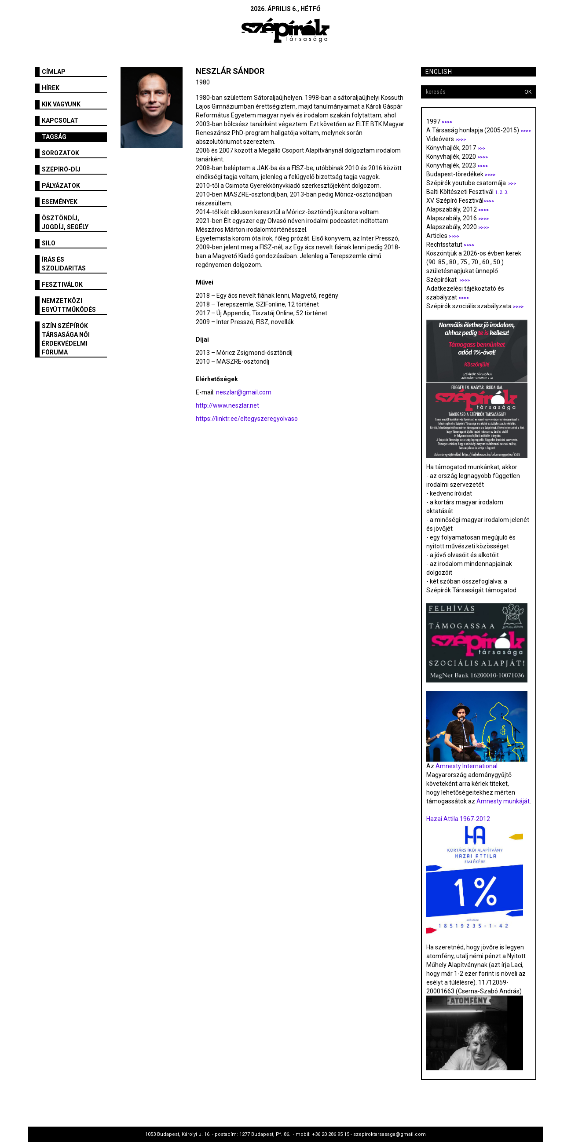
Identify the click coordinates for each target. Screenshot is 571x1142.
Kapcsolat (60, 120)
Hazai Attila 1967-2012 (458, 818)
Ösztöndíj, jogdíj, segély (65, 222)
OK (527, 92)
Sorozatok (60, 153)
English (438, 71)
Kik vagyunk (61, 104)
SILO (48, 243)
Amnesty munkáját (502, 801)
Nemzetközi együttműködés (69, 305)
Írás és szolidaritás (64, 264)
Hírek (50, 87)
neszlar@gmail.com (243, 392)
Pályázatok (61, 185)
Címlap (54, 71)
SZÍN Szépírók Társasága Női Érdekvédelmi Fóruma (66, 339)
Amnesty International (467, 766)
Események (59, 201)
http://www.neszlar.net (227, 405)
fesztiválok (62, 284)
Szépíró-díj (61, 169)
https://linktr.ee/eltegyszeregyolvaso (247, 418)
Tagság (54, 136)
